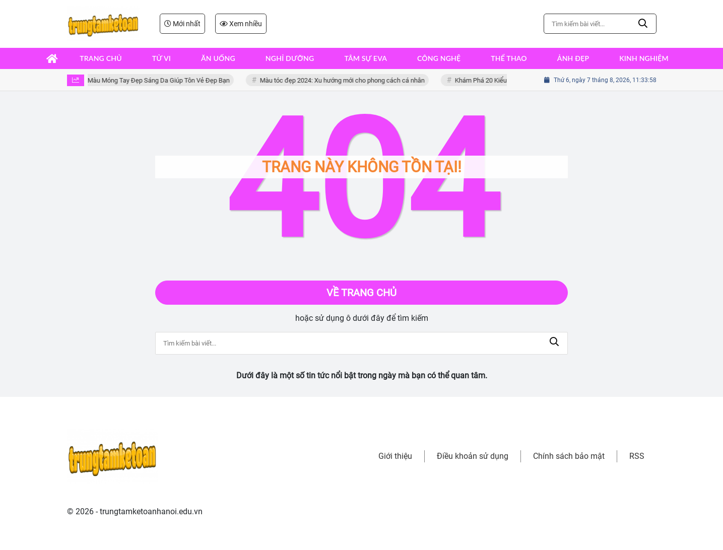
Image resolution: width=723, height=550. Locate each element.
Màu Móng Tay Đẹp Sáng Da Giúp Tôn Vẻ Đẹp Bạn (163, 80)
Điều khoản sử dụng (472, 456)
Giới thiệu (395, 456)
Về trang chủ (361, 293)
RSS (636, 456)
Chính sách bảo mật (569, 456)
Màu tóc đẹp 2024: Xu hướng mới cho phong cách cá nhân (346, 80)
